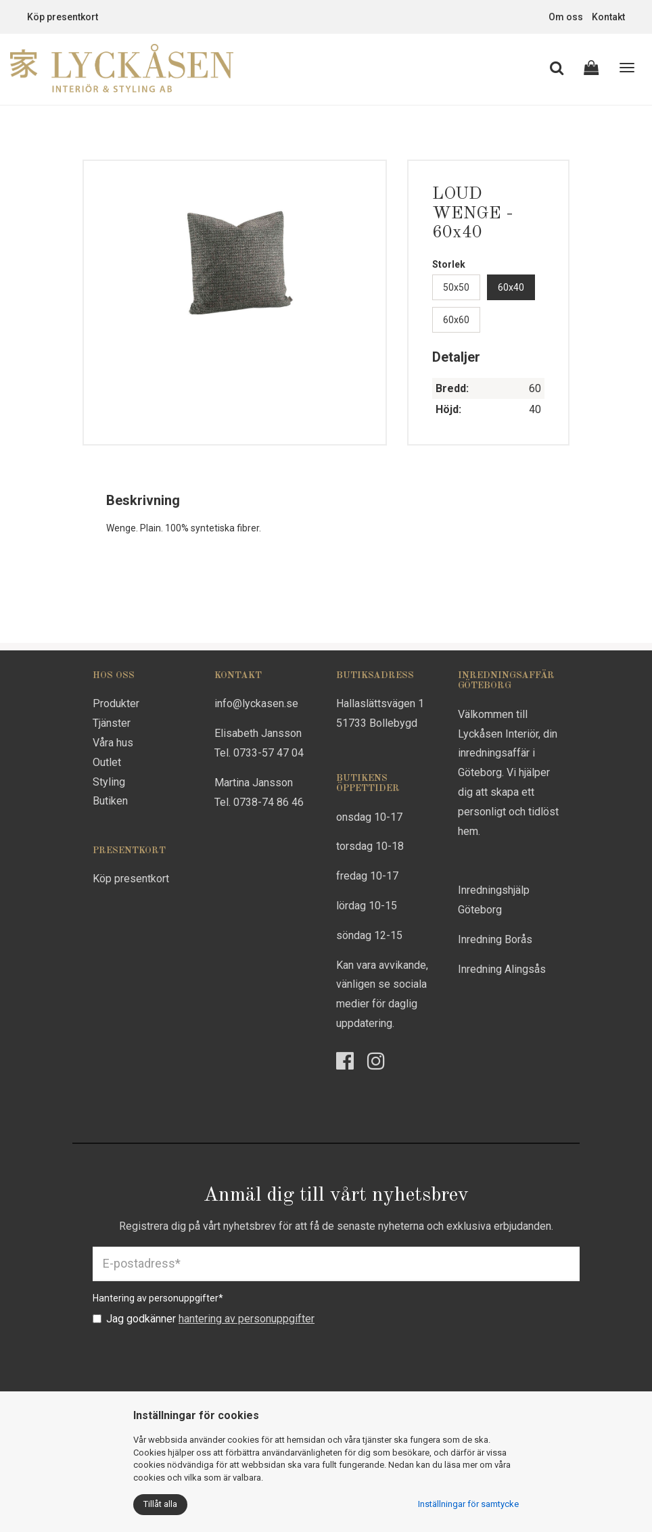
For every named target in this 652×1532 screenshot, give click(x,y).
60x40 (511, 287)
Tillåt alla (160, 1504)
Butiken (110, 800)
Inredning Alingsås (502, 969)
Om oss (566, 16)
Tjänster (112, 723)
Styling (109, 781)
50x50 (456, 287)
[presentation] (195, 1360)
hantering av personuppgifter (247, 1318)
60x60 (456, 319)
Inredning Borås (495, 939)
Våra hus (113, 742)
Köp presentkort (62, 16)
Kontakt (608, 16)
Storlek (448, 264)
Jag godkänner (204, 1318)
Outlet (107, 762)
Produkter (116, 703)
